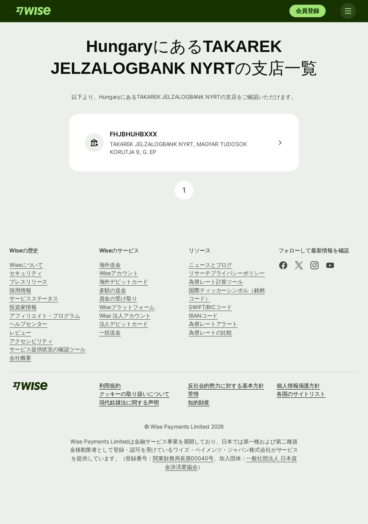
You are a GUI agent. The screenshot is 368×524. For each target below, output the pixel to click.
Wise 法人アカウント (125, 315)
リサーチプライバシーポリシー (227, 273)
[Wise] (33, 11)
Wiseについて (26, 264)
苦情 (193, 393)
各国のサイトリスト (301, 393)
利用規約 (110, 385)
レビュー (20, 332)
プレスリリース (28, 281)
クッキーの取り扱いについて (134, 393)
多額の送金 (113, 290)
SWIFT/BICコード (210, 307)
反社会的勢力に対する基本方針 (226, 385)
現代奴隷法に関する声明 (129, 402)
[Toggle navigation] (347, 11)
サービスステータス (33, 298)
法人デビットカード (123, 323)
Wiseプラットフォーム (127, 307)
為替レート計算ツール (216, 281)
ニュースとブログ (210, 264)
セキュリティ (25, 273)
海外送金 (110, 264)
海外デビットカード (123, 281)
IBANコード (203, 315)
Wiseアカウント (118, 273)
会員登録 (307, 10)
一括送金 (110, 332)
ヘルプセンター (28, 323)
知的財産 (199, 402)
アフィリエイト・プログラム (44, 315)
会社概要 (20, 357)
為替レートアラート (213, 323)
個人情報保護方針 (298, 385)
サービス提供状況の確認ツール (47, 349)
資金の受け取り (118, 298)
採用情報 (20, 290)
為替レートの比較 (210, 332)
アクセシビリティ (31, 341)
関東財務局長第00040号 (183, 458)
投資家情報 (23, 307)
